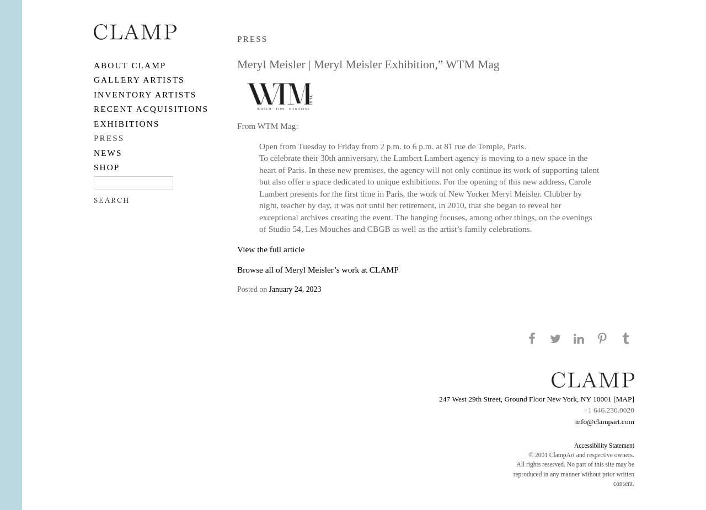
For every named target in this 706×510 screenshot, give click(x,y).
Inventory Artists (145, 94)
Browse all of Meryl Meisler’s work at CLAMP (318, 269)
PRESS (109, 138)
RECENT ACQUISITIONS (151, 108)
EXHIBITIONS (126, 123)
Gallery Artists (139, 79)
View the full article (270, 249)
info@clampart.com (604, 421)
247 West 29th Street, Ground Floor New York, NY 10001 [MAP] (536, 399)
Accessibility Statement (604, 445)
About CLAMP (130, 65)
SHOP (107, 167)
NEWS (108, 153)
